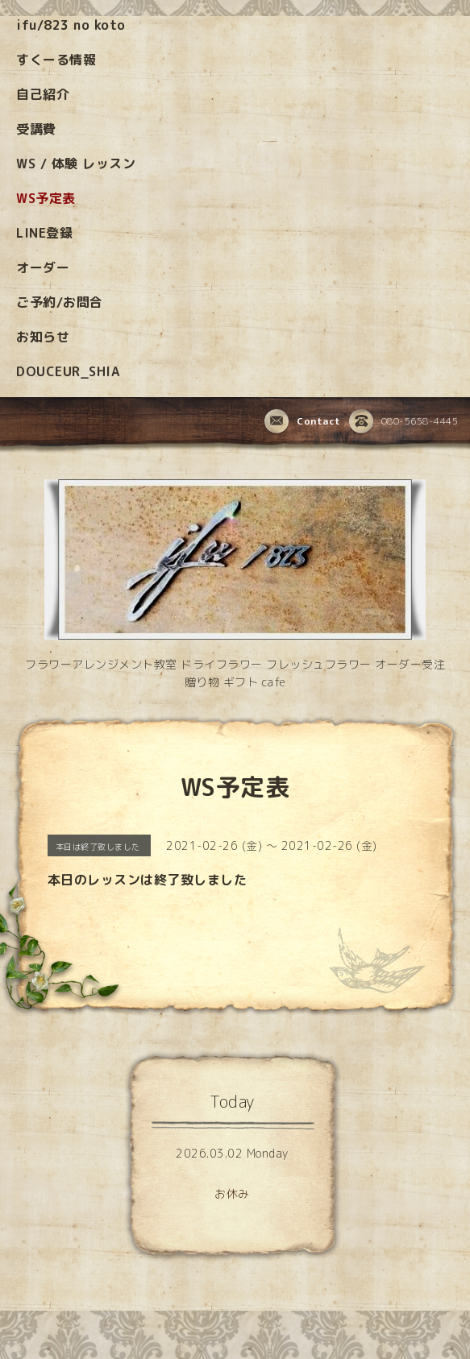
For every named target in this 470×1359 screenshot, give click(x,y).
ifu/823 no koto (71, 25)
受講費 (36, 129)
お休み (232, 1193)
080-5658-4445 (404, 422)
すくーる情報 (56, 59)
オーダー (42, 267)
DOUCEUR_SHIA (67, 371)
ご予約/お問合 (59, 302)
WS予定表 (46, 198)
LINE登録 (44, 233)
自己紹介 (42, 94)
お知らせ (42, 337)
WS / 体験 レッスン (75, 163)
